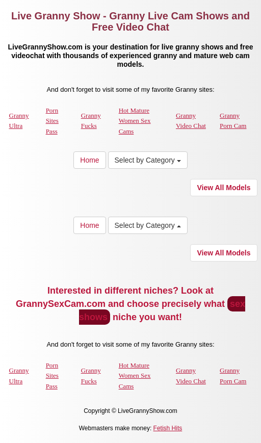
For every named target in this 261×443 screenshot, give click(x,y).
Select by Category (148, 160)
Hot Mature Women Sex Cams (135, 121)
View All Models (223, 188)
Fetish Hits (167, 428)
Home (89, 160)
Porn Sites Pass (52, 121)
